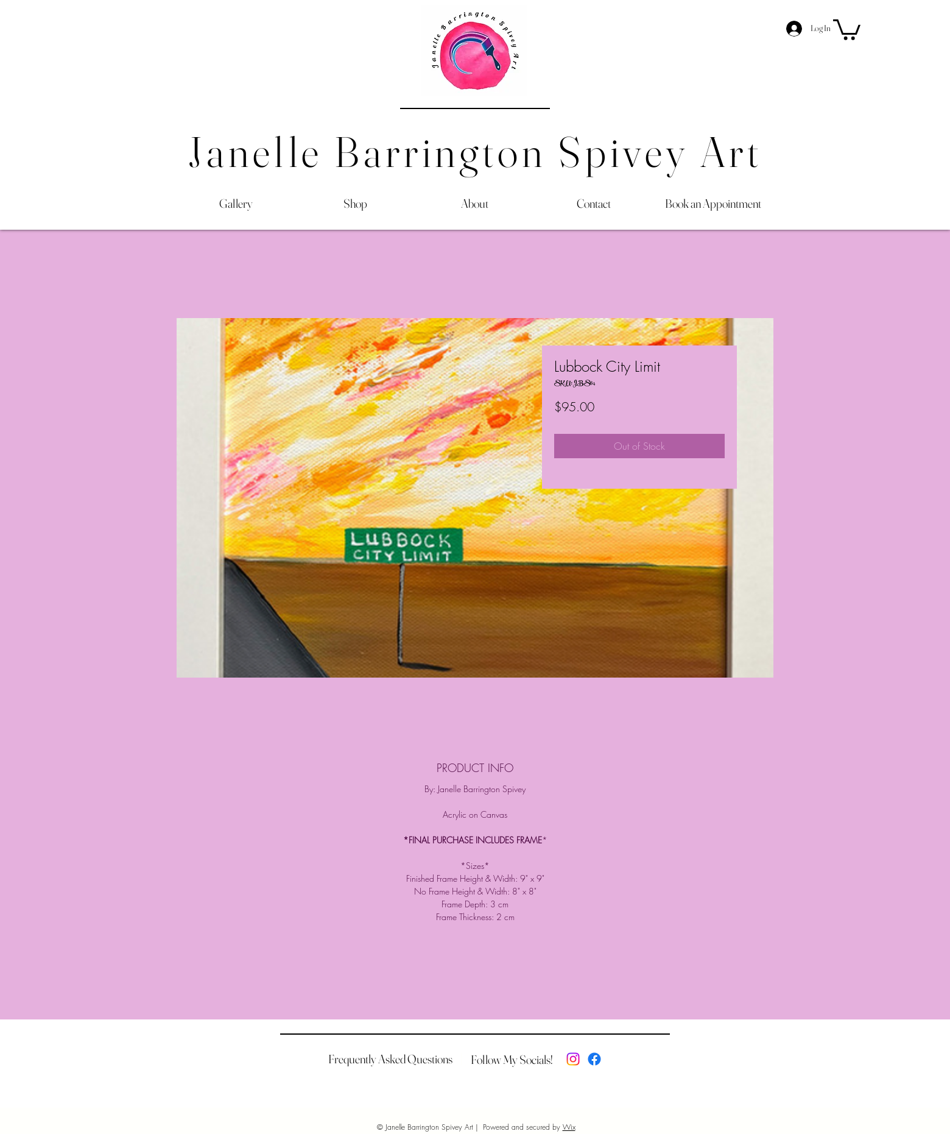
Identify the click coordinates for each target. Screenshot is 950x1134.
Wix (569, 1127)
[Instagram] (573, 1059)
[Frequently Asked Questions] (390, 1059)
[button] (846, 28)
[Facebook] (594, 1059)
